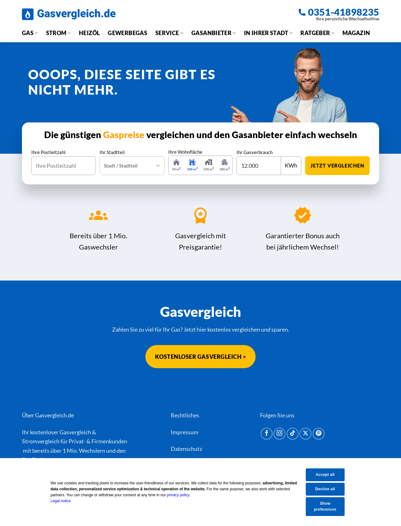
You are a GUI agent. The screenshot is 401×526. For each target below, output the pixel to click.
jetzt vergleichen (337, 165)
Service (169, 32)
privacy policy (182, 495)
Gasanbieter (213, 32)
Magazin (356, 32)
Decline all (328, 489)
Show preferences (328, 506)
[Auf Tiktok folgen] (293, 434)
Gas (30, 32)
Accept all (328, 474)
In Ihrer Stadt (268, 32)
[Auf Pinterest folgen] (319, 434)
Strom (58, 32)
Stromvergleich (41, 441)
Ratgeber (317, 32)
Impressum (184, 432)
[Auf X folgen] (305, 434)
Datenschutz (186, 448)
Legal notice (65, 501)
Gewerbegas (127, 32)
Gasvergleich (75, 432)
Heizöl (89, 32)
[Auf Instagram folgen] (279, 434)
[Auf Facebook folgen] (267, 434)
